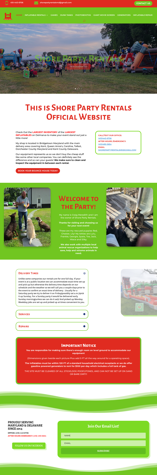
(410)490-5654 (104, 144)
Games (54, 15)
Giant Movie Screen (104, 15)
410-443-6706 (16, 2)
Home (19, 15)
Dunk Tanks (66, 15)
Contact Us (143, 3)
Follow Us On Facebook (29, 445)
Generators (124, 15)
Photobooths (83, 15)
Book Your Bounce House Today (38, 170)
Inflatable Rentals (35, 15)
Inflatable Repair (142, 15)
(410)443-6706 (104, 138)
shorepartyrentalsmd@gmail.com (56, 2)
